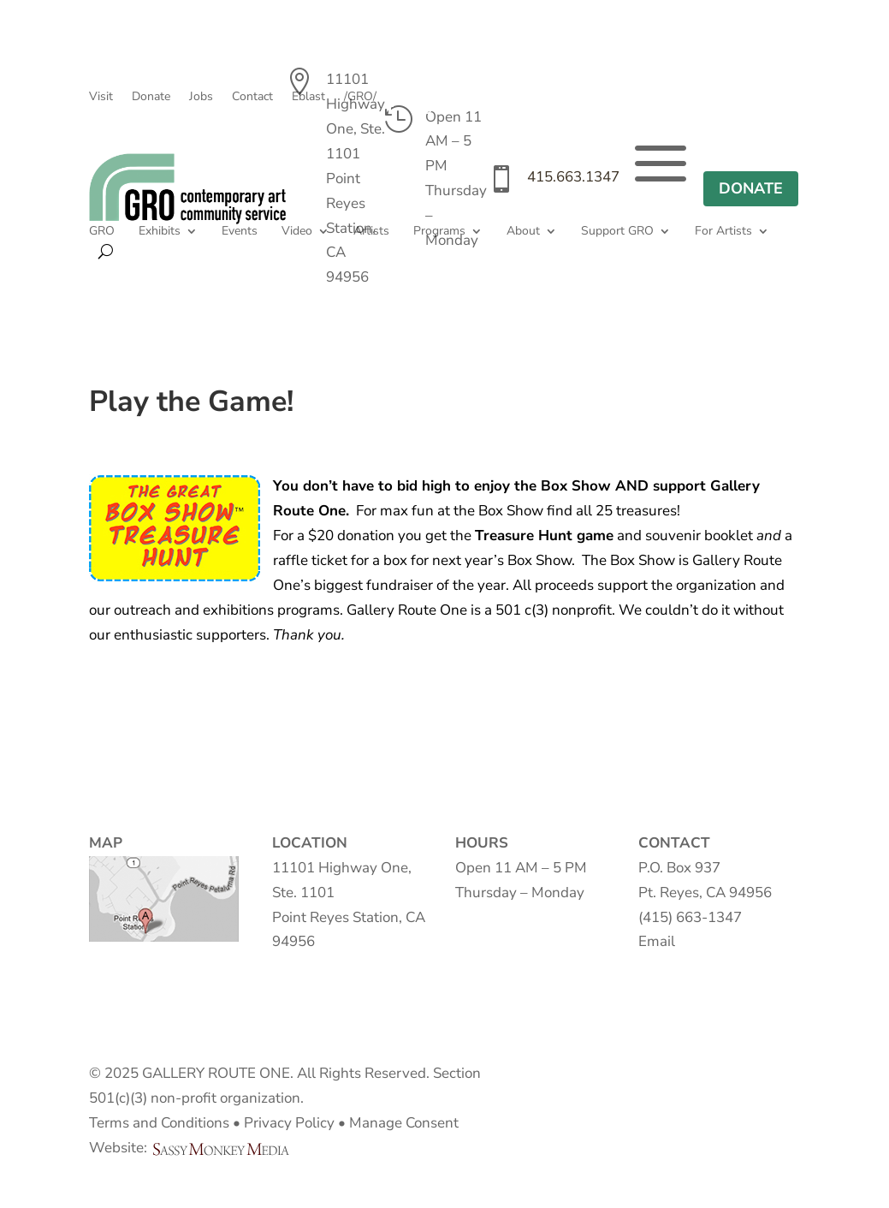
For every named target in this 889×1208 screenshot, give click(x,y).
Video (297, 232)
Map (164, 899)
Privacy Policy (289, 1123)
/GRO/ (360, 97)
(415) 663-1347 (690, 917)
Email (656, 941)
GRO (102, 232)
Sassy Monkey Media (228, 1149)
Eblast (308, 97)
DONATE (751, 188)
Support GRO (617, 232)
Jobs (201, 97)
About (523, 232)
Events (240, 232)
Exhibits (160, 232)
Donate (151, 97)
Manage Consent (404, 1123)
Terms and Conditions (159, 1123)
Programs (439, 232)
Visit (101, 97)
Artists (371, 232)
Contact (252, 97)
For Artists (723, 232)
